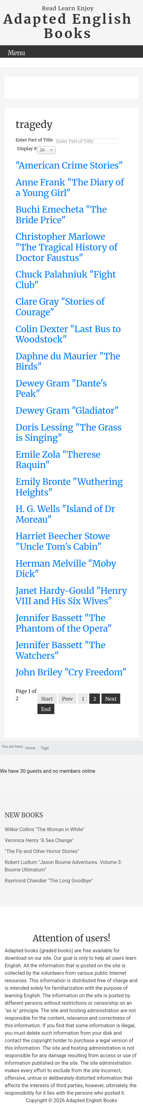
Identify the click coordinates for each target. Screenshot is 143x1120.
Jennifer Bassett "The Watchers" (61, 650)
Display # (27, 148)
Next (110, 699)
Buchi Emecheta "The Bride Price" (61, 215)
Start (47, 699)
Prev (67, 699)
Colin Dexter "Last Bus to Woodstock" (68, 334)
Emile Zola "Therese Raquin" (58, 460)
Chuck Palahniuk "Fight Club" (66, 280)
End (46, 709)
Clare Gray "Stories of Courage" (60, 307)
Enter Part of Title (35, 140)
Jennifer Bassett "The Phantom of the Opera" (64, 623)
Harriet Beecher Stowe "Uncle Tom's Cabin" (63, 541)
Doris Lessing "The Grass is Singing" (69, 433)
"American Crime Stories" (69, 165)
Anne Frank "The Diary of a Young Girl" (70, 188)
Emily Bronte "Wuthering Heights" (69, 487)
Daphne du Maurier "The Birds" (68, 362)
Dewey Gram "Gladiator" (67, 410)
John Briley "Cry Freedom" (71, 672)
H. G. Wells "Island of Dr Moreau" (65, 514)
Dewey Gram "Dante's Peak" (61, 389)
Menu (16, 53)
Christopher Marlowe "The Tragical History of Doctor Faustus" (66, 247)
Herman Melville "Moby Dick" (66, 569)
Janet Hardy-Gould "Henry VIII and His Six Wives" (71, 596)
